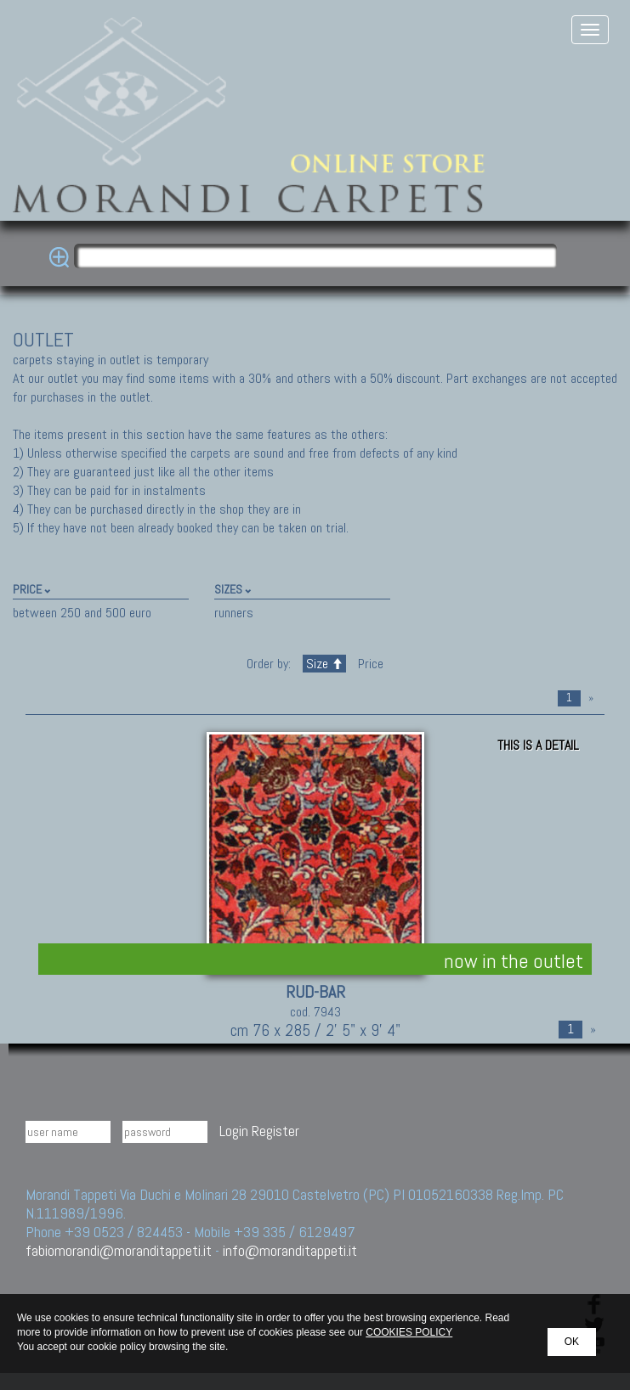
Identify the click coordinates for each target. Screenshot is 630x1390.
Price (369, 663)
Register (275, 1130)
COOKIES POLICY (409, 1332)
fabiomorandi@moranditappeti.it (119, 1250)
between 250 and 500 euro (82, 613)
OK (572, 1342)
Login (233, 1130)
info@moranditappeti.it (290, 1250)
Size (324, 663)
